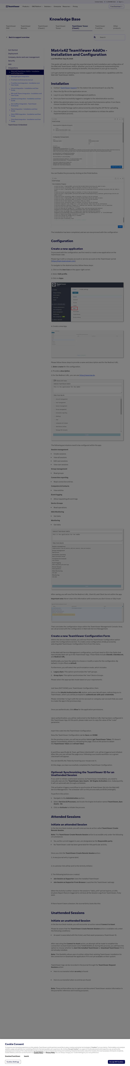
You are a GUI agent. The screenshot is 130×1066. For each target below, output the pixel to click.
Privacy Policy (50, 1052)
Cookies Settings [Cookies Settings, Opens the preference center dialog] (13, 1062)
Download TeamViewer (12, 1056)
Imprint (26, 1056)
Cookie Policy (38, 1052)
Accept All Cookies (116, 1062)
